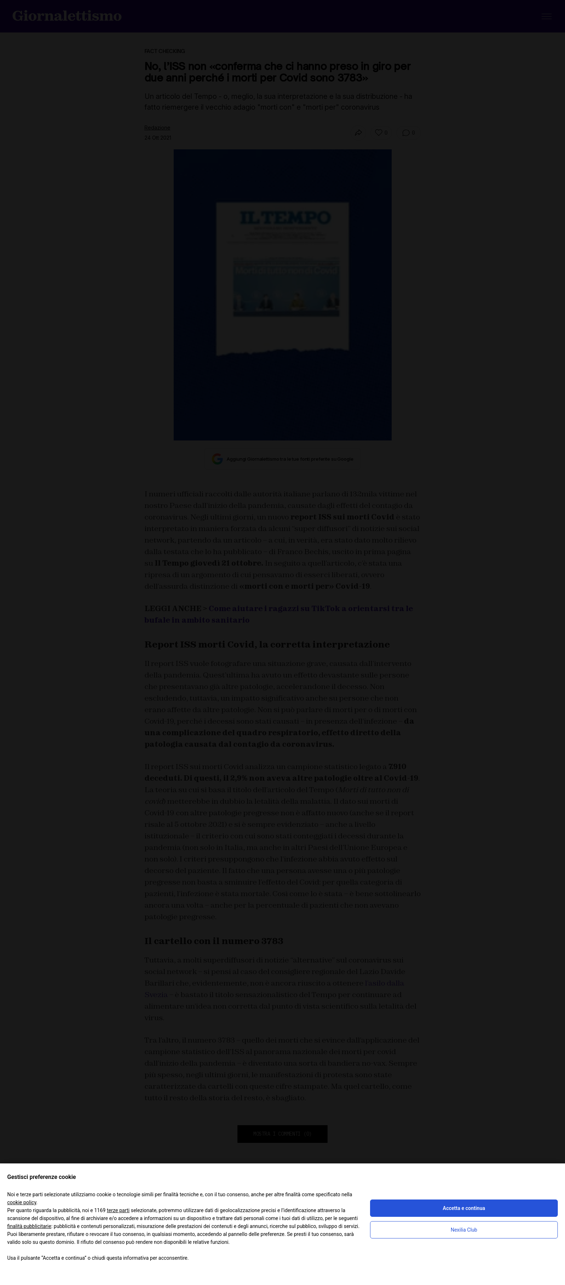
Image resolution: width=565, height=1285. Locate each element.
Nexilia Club (464, 1230)
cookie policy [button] (21, 1202)
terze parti (118, 1210)
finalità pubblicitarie (29, 1226)
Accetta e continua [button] (464, 1208)
